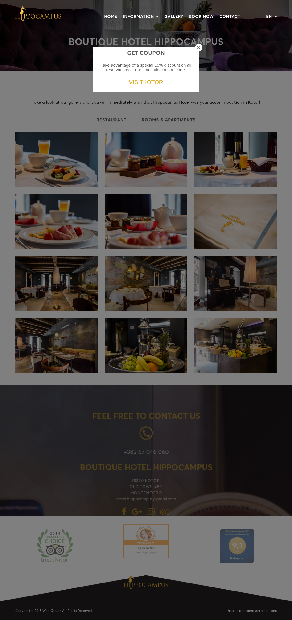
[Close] (198, 47)
